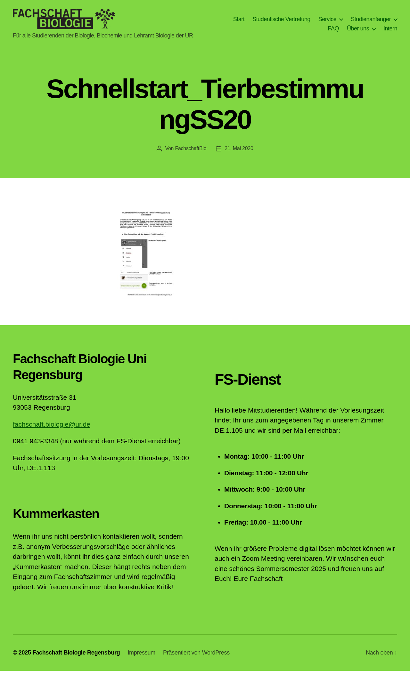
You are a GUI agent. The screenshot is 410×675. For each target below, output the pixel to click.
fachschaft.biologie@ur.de (51, 428)
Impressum (141, 657)
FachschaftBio (190, 152)
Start (239, 21)
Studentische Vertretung (281, 21)
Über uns (358, 31)
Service (327, 21)
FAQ (333, 31)
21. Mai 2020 (239, 152)
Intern (390, 31)
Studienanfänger (371, 21)
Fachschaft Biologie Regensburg (76, 657)
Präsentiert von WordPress (196, 657)
